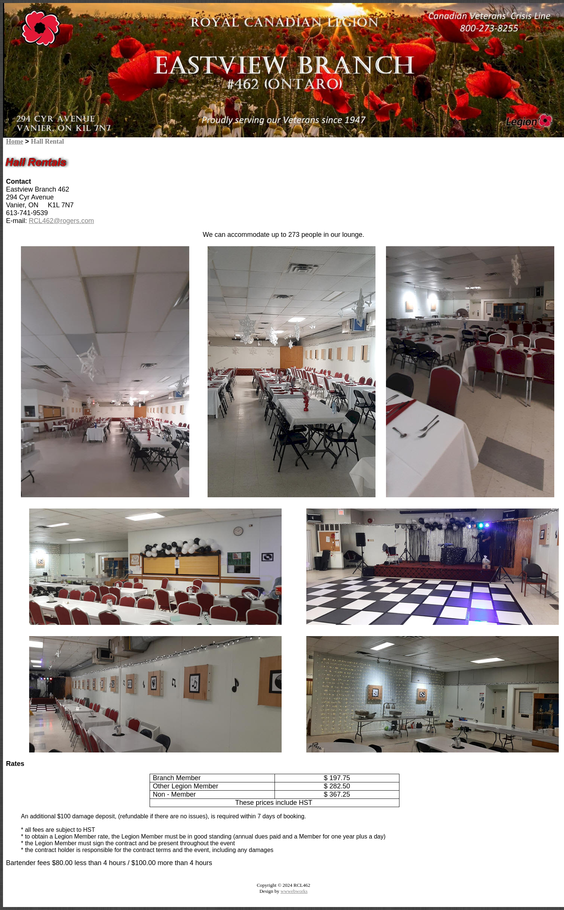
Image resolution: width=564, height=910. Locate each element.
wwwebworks (294, 891)
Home (14, 141)
